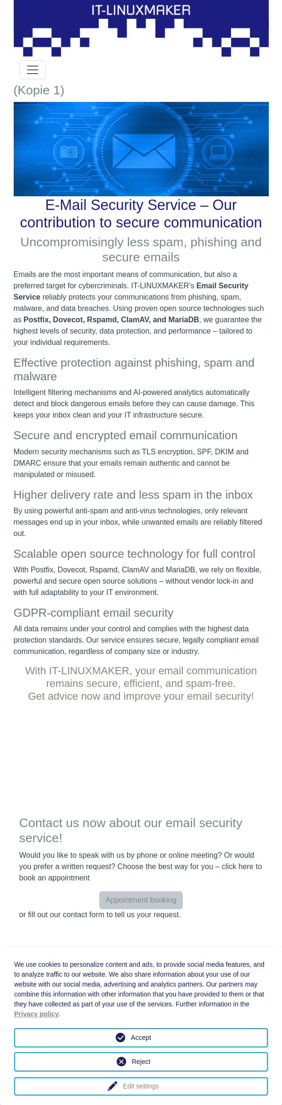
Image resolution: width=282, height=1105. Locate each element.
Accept (141, 1037)
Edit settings (141, 1086)
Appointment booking (140, 900)
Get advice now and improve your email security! (141, 696)
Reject (141, 1061)
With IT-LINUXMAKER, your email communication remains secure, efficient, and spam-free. (141, 677)
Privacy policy (36, 1014)
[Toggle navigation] (32, 69)
